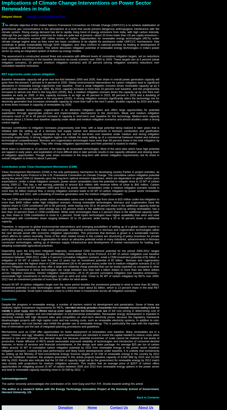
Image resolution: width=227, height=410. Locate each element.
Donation (65, 407)
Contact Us (119, 407)
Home (92, 407)
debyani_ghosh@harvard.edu (46, 16)
